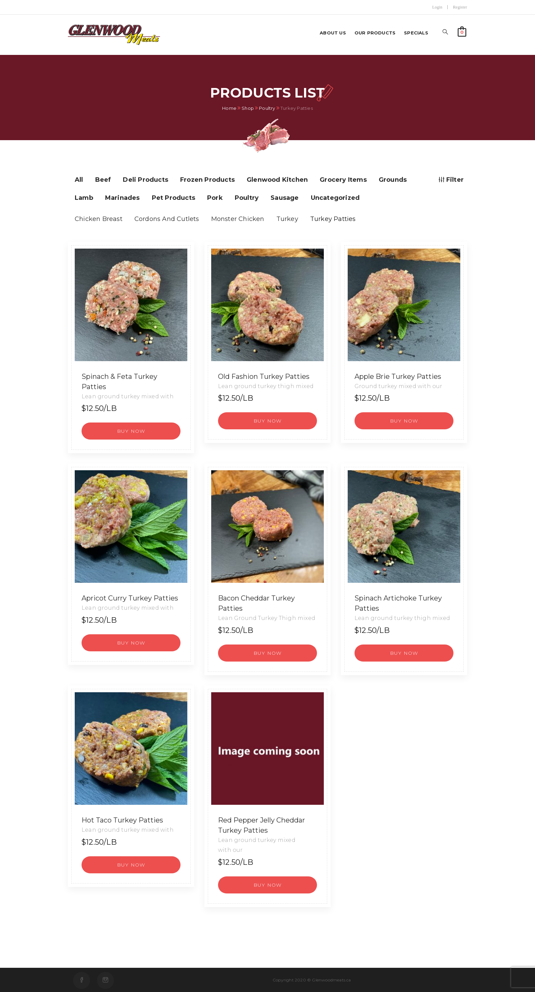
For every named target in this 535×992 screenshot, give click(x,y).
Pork (215, 198)
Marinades (122, 198)
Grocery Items (343, 179)
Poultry (267, 108)
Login (437, 7)
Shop (248, 108)
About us (333, 32)
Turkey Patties (333, 219)
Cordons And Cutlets (166, 219)
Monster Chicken (237, 219)
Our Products (375, 32)
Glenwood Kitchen (277, 179)
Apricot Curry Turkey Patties (130, 598)
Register (460, 7)
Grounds (393, 179)
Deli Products (145, 179)
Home (229, 108)
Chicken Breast (98, 219)
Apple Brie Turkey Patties (398, 376)
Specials (416, 32)
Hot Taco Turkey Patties (122, 820)
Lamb (84, 198)
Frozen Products (207, 179)
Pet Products (173, 198)
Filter (451, 179)
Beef (103, 179)
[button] (462, 31)
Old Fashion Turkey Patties (263, 376)
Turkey (287, 219)
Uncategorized (335, 198)
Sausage (285, 198)
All (79, 179)
